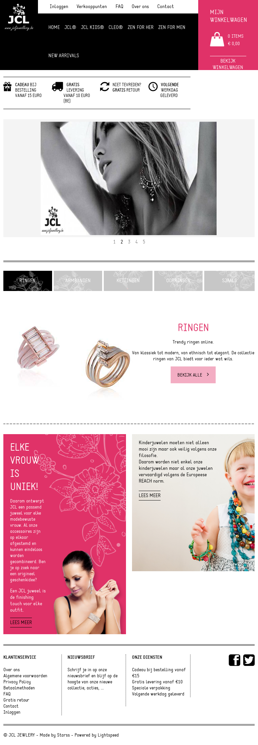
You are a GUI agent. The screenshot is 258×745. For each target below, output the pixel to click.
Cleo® (116, 27)
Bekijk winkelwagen (228, 64)
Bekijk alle (193, 374)
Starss (63, 735)
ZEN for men (171, 27)
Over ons (140, 6)
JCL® (70, 27)
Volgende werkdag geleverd (158, 694)
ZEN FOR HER (141, 27)
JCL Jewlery (19, 21)
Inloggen (59, 6)
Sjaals (229, 281)
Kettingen (128, 281)
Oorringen (178, 281)
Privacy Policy (17, 682)
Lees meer (21, 622)
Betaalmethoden (19, 688)
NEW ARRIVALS (63, 56)
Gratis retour (16, 700)
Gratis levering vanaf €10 (157, 682)
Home (54, 27)
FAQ (119, 6)
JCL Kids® (92, 27)
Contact (165, 6)
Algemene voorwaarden (25, 676)
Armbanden (78, 281)
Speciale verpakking (151, 688)
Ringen (27, 281)
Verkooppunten (92, 6)
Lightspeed (108, 735)
